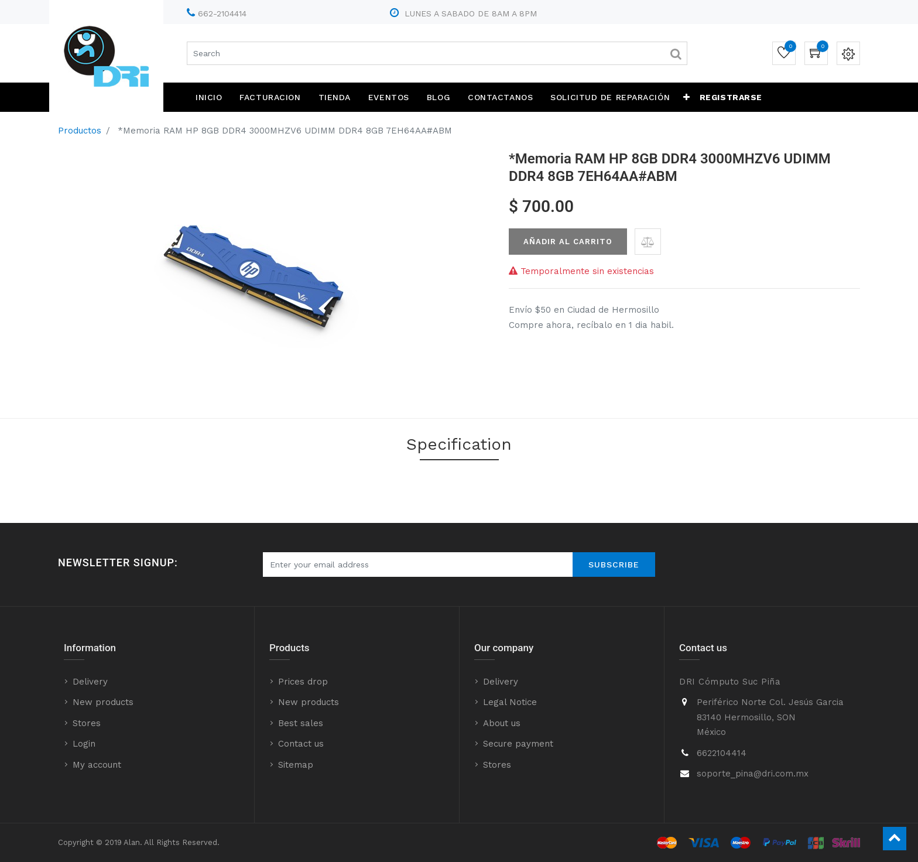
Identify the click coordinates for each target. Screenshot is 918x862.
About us (501, 723)
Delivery (90, 681)
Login (84, 743)
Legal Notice (510, 702)
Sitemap (295, 765)
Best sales (300, 723)
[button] (687, 97)
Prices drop (303, 681)
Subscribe (613, 564)
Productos (79, 130)
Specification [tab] (459, 444)
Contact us (301, 743)
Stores (87, 723)
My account (97, 765)
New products (103, 702)
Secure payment (518, 743)
